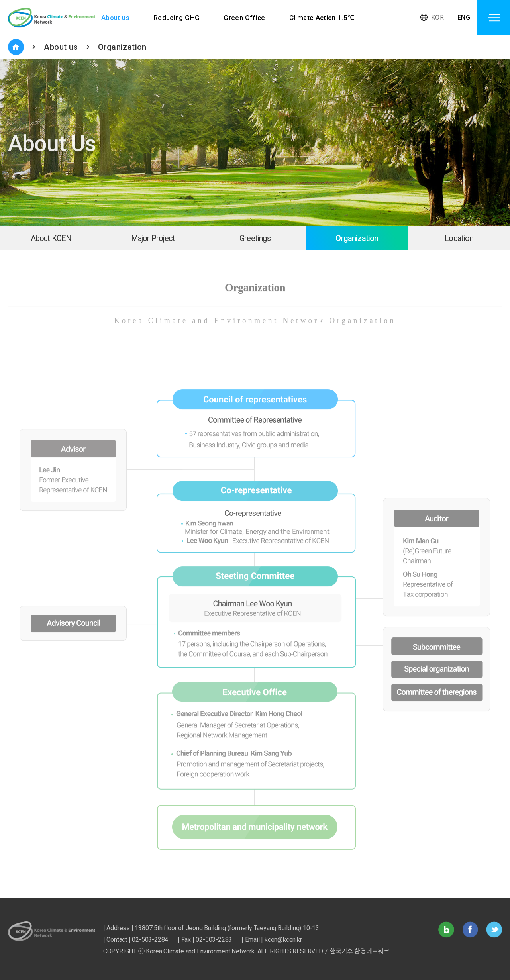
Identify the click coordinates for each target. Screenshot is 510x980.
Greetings (255, 238)
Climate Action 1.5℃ (322, 18)
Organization (122, 47)
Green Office (245, 18)
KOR (437, 17)
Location (459, 238)
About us (115, 18)
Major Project (153, 238)
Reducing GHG (176, 18)
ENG (463, 17)
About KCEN (51, 238)
